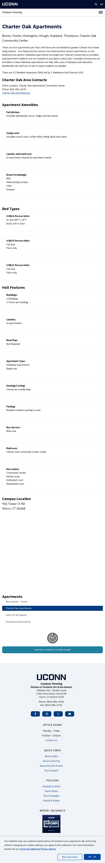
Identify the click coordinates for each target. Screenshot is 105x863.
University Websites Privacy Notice (38, 849)
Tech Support (51, 770)
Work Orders (51, 756)
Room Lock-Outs (51, 761)
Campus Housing (12, 12)
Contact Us (51, 740)
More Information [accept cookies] (70, 857)
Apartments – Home (16, 601)
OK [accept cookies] (92, 857)
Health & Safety (51, 800)
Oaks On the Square (16, 615)
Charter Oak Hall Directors (16, 92)
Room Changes (51, 795)
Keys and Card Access (51, 765)
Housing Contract (51, 786)
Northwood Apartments (18, 621)
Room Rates (51, 791)
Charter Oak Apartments (19, 608)
